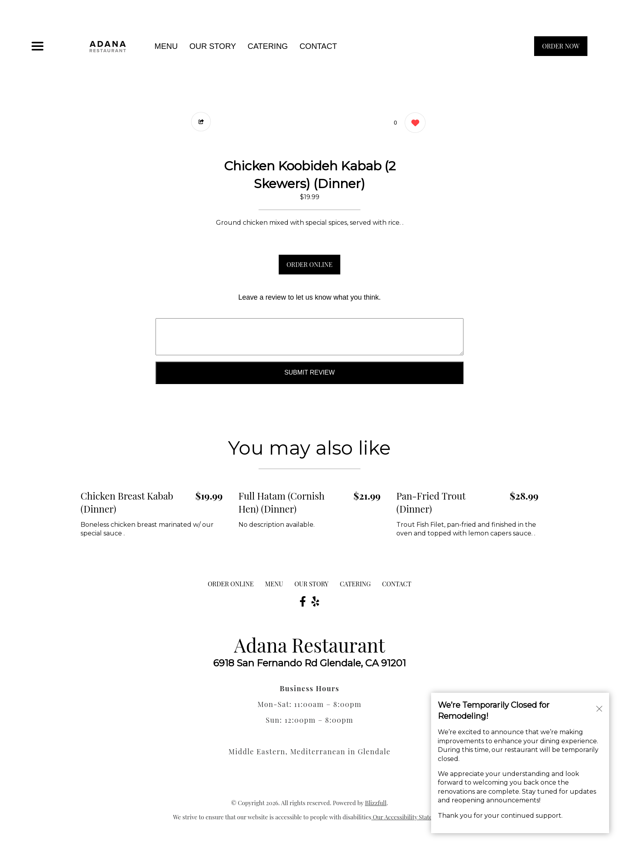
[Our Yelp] (315, 601)
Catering (268, 46)
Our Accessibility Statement (408, 817)
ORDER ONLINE (309, 264)
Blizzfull (375, 803)
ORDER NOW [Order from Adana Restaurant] (561, 46)
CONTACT (318, 46)
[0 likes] (413, 123)
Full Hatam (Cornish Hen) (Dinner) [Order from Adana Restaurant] (281, 502)
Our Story (212, 46)
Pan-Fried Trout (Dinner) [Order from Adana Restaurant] (430, 502)
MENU (166, 46)
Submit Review (309, 372)
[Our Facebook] (303, 601)
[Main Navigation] (37, 46)
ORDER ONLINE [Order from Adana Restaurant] (230, 584)
